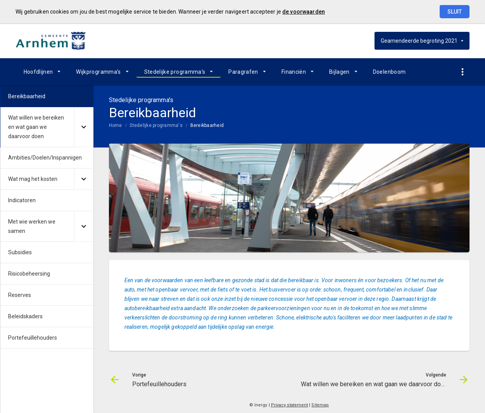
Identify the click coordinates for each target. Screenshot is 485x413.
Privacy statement (289, 405)
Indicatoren (22, 200)
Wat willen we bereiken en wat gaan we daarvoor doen (36, 127)
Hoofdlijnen (38, 72)
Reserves (19, 295)
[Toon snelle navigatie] (462, 72)
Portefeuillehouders (32, 338)
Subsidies (20, 252)
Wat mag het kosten (32, 179)
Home (115, 125)
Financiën (293, 72)
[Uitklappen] (83, 127)
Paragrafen (243, 72)
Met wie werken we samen (31, 226)
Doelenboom (389, 72)
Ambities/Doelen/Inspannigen (45, 157)
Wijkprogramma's (98, 72)
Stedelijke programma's (174, 72)
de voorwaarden (303, 12)
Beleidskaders (25, 316)
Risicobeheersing (29, 274)
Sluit (454, 12)
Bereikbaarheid (207, 125)
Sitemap (320, 405)
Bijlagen (339, 72)
